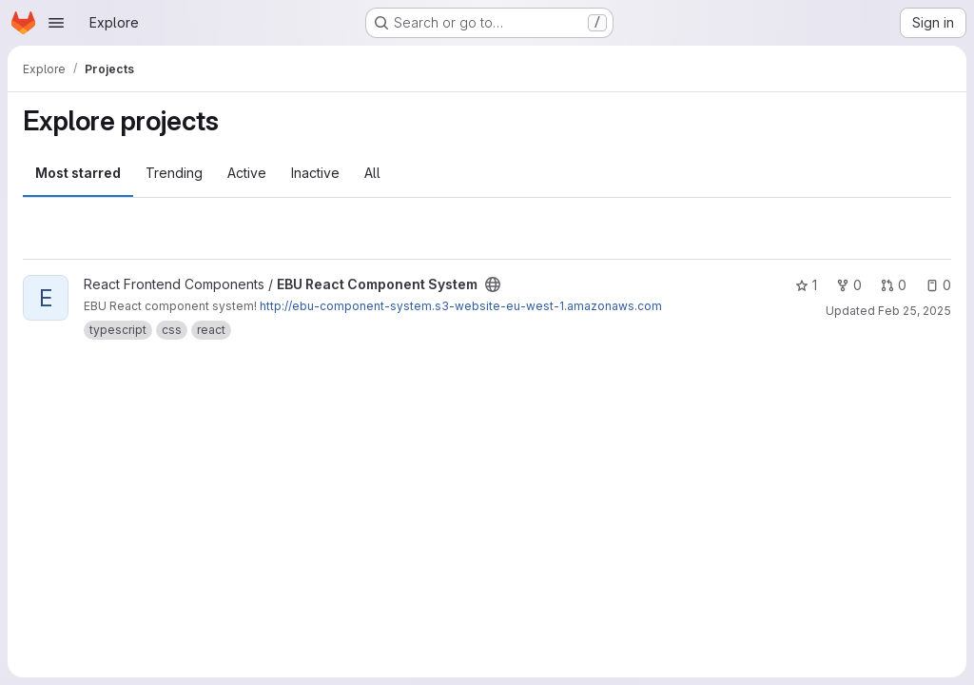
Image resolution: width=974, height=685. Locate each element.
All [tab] (372, 173)
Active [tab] (246, 173)
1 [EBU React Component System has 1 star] (806, 285)
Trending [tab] (174, 173)
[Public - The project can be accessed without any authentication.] (492, 284)
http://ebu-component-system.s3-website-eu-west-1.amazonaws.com (461, 306)
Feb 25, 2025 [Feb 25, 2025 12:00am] (914, 310)
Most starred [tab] (78, 173)
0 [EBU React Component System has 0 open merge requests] (893, 285)
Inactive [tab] (315, 173)
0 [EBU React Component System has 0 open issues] (938, 285)
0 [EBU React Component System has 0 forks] (849, 285)
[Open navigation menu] (56, 23)
